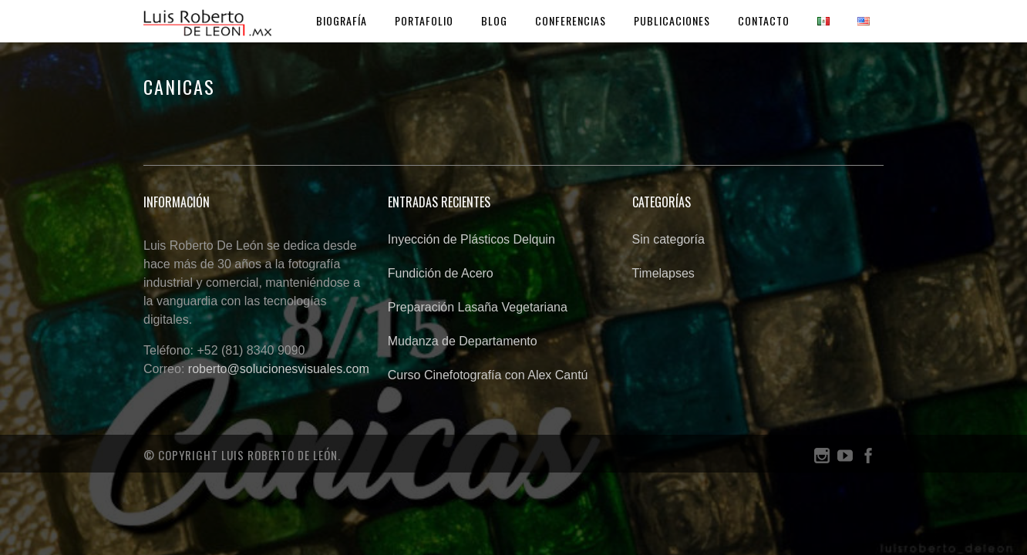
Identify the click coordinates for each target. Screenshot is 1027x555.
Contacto (764, 20)
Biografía (341, 20)
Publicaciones (672, 20)
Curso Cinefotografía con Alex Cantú (488, 375)
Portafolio (424, 20)
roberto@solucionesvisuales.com (278, 368)
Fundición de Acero (440, 273)
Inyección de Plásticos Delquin (471, 239)
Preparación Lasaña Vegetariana (477, 307)
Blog (494, 20)
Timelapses (663, 273)
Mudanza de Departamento (462, 341)
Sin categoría (668, 239)
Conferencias (570, 20)
